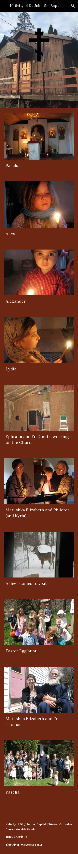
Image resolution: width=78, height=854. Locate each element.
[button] (5, 6)
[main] (39, 165)
